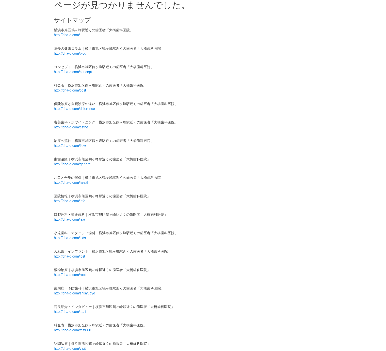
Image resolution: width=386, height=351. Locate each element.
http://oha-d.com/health (71, 182)
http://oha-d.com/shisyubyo (74, 293)
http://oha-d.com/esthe (71, 127)
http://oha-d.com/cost (70, 90)
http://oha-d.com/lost (69, 256)
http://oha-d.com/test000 (72, 330)
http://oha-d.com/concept (73, 72)
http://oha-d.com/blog (70, 53)
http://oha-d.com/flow (70, 146)
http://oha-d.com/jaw (69, 219)
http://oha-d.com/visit (70, 349)
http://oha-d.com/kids (70, 238)
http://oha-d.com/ (67, 35)
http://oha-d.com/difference (74, 109)
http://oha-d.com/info (69, 201)
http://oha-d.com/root (70, 275)
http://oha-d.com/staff (70, 312)
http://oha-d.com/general (72, 164)
